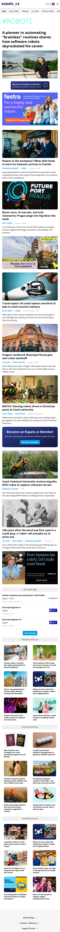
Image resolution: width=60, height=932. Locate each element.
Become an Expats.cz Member (30, 432)
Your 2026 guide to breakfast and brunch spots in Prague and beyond (15, 896)
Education (20, 414)
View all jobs (30, 633)
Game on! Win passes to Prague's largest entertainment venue (42, 896)
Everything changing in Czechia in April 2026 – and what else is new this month (44, 781)
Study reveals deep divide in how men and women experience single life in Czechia (15, 808)
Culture (35, 11)
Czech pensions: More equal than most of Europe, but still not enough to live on (44, 665)
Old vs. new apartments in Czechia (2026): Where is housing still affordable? (14, 691)
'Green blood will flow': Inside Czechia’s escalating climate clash (44, 717)
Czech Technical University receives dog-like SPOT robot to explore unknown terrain (29, 483)
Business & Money (10, 168)
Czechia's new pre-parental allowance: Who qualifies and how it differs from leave (15, 781)
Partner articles (30, 818)
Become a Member (30, 442)
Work (23, 168)
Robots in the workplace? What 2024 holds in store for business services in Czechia (28, 162)
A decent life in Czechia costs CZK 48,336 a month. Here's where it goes (44, 807)
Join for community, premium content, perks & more (30, 436)
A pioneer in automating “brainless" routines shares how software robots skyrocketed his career (26, 39)
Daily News (14, 11)
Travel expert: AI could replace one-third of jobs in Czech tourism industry (28, 305)
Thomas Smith (28, 311)
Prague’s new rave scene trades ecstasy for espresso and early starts (14, 717)
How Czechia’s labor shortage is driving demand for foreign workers (44, 870)
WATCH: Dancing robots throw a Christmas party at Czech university (28, 408)
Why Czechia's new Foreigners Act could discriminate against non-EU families (15, 753)
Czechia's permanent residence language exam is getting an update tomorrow (44, 752)
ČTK (37, 311)
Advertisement (52, 91)
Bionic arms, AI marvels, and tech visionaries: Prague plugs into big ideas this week (29, 216)
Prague (25, 11)
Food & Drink (48, 11)
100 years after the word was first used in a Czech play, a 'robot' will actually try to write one (29, 533)
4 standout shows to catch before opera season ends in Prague (15, 844)
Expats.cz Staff (34, 168)
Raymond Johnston (35, 414)
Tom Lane (48, 541)
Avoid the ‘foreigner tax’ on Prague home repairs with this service (14, 870)
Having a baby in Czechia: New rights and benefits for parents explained (14, 665)
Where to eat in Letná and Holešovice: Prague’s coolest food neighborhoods (44, 691)
